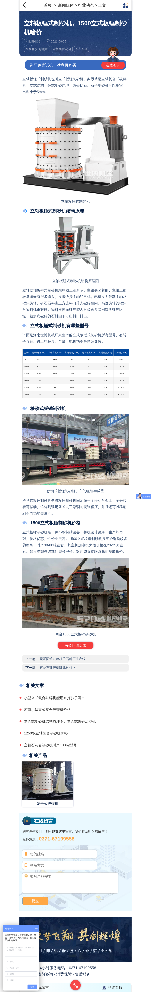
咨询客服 (115, 987)
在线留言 (42, 987)
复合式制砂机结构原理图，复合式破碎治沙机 (60, 721)
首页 (48, 5)
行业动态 (86, 5)
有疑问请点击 (75, 645)
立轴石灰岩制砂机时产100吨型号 (50, 745)
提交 (35, 901)
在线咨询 (113, 65)
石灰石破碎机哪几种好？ (57, 667)
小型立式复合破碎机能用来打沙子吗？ (54, 697)
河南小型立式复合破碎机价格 (47, 709)
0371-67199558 (56, 838)
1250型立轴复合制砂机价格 (46, 733)
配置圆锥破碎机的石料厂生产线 (62, 658)
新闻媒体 (66, 5)
